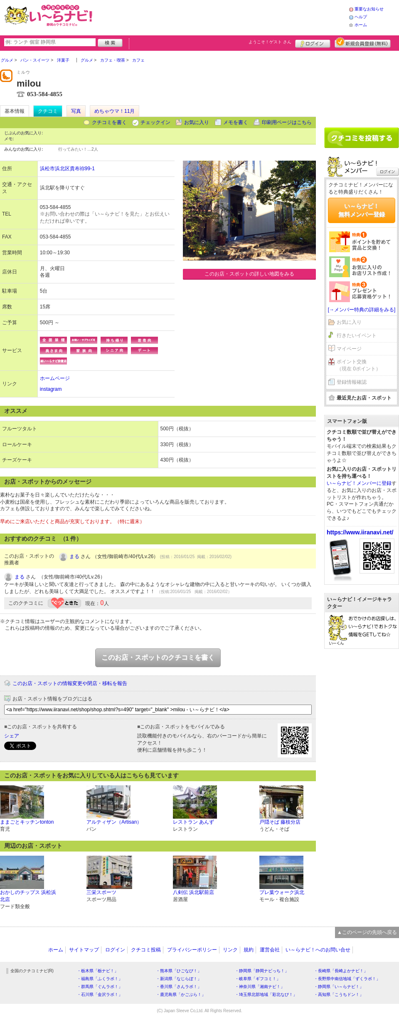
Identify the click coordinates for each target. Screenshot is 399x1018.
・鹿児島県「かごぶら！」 (181, 994)
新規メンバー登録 (363, 42)
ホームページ (55, 378)
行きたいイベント (357, 335)
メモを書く (235, 122)
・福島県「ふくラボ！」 (100, 978)
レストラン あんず (193, 822)
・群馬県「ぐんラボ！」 (100, 986)
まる (74, 556)
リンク (230, 950)
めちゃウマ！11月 (114, 111)
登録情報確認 (352, 382)
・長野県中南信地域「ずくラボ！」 (347, 978)
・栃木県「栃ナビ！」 (97, 970)
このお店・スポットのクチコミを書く (157, 657)
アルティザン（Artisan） (114, 822)
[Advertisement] (361, 86)
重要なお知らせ (369, 9)
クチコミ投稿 (146, 950)
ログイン (312, 42)
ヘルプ (361, 17)
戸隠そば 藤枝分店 (279, 822)
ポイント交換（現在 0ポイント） (359, 365)
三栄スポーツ (101, 892)
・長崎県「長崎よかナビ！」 (341, 970)
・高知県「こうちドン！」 (339, 994)
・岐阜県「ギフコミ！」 (258, 978)
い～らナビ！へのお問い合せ (318, 950)
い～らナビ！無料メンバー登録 (361, 210)
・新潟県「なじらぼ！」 (179, 978)
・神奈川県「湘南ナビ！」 (260, 986)
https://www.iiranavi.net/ (360, 532)
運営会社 (270, 950)
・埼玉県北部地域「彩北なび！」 (266, 994)
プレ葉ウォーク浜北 (281, 892)
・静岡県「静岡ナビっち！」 (262, 970)
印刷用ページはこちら (287, 122)
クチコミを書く (109, 122)
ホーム (361, 24)
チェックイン (155, 122)
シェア (11, 736)
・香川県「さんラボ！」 (179, 986)
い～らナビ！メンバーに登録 (359, 483)
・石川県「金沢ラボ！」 (100, 994)
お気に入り (196, 122)
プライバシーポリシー (192, 950)
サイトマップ (84, 950)
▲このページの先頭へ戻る (367, 932)
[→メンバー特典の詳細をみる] (362, 310)
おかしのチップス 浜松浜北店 (28, 895)
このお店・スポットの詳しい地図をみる (249, 274)
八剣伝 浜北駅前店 (193, 892)
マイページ (349, 349)
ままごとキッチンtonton (27, 822)
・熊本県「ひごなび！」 (179, 970)
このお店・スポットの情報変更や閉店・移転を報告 (69, 683)
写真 (76, 111)
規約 (249, 950)
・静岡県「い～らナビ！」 (339, 986)
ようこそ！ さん (270, 42)
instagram (51, 389)
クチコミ (48, 111)
